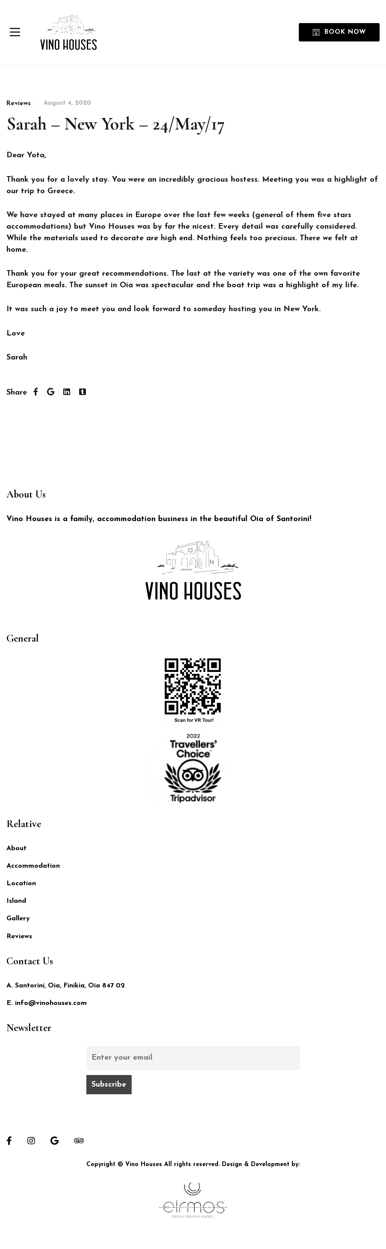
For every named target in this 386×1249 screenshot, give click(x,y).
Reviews (18, 103)
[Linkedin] (66, 392)
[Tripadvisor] (79, 1140)
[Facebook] (35, 392)
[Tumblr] (82, 392)
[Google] (54, 1140)
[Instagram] (31, 1140)
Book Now (339, 32)
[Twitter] (50, 392)
